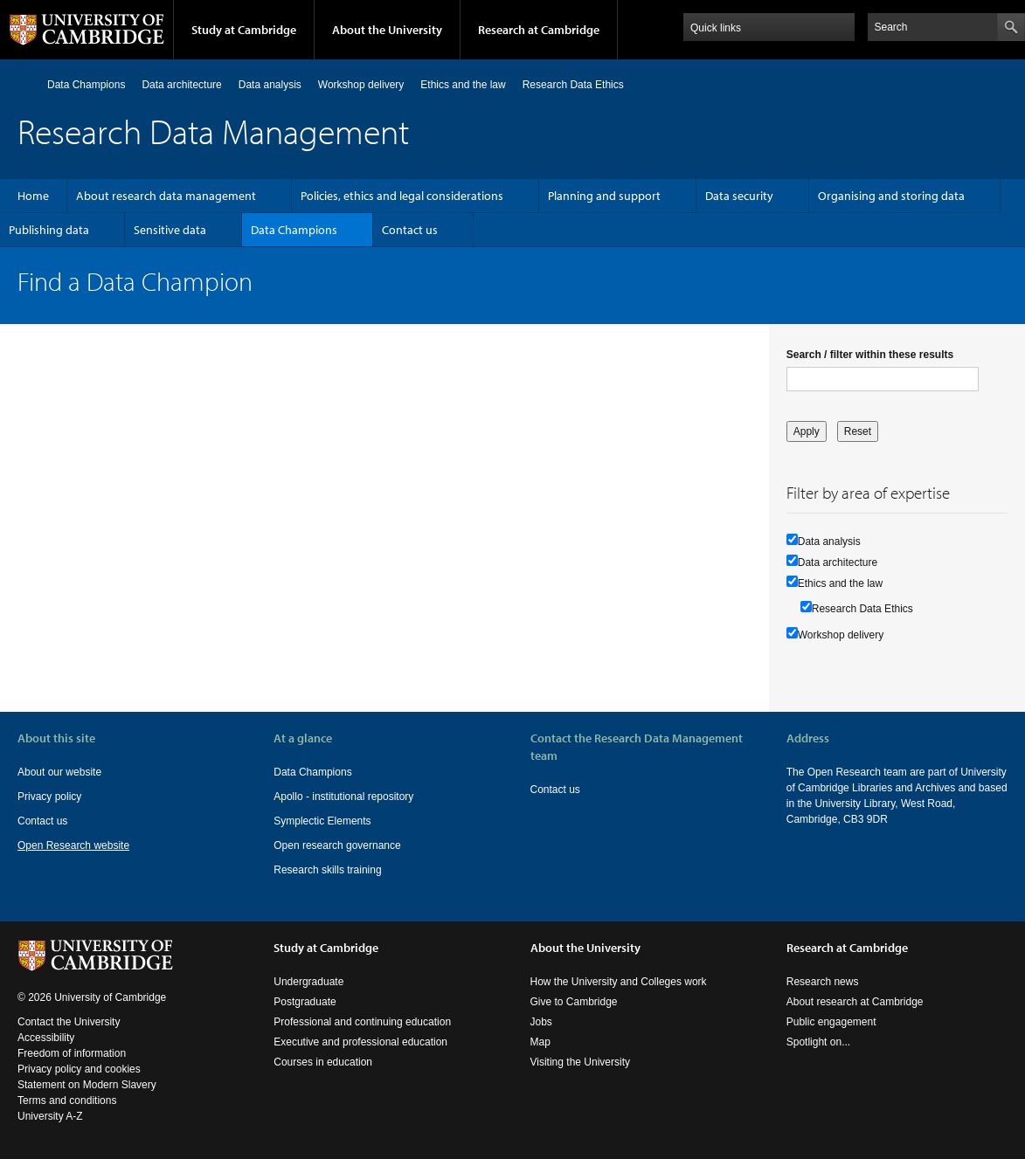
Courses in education (323, 1062)
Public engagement (831, 1022)
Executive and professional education (360, 1042)
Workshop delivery (361, 85)
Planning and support (604, 196)
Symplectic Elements (322, 821)
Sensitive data (170, 230)
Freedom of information (71, 1053)
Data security (739, 196)
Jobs (541, 1022)
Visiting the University (580, 1062)
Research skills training (327, 870)
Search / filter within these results (869, 354)
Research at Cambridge (538, 30)
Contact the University (68, 1022)
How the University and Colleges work (618, 982)
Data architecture (181, 85)
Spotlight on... (818, 1042)
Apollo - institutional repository (343, 796)
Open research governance (337, 845)
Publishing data (49, 230)
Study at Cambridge (243, 30)
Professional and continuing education (362, 1022)
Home (24, 84)
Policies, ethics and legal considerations (402, 196)
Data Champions (86, 85)
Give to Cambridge (574, 1002)
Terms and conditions (66, 1100)
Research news (822, 982)
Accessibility (45, 1037)
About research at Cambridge (855, 1002)
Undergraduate (308, 982)
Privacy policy (49, 796)
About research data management (166, 196)
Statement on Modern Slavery (86, 1085)
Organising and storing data (891, 196)
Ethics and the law (462, 85)
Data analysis (270, 85)
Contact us (410, 230)
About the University (387, 30)
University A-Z (50, 1116)
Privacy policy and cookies (79, 1069)
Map (540, 1042)
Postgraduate (305, 1002)
